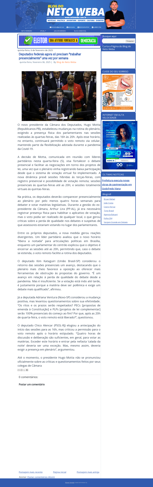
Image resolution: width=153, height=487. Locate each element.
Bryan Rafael (109, 199)
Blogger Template (69, 482)
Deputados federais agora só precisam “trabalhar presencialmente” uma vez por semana (50, 56)
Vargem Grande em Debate (116, 222)
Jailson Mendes (60, 31)
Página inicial (59, 472)
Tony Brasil (109, 210)
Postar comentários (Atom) (41, 477)
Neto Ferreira (26, 31)
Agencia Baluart (111, 214)
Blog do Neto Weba (66, 62)
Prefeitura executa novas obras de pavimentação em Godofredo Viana (117, 184)
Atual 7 (43, 31)
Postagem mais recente (31, 472)
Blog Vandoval (80, 31)
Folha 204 (108, 218)
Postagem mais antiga (88, 472)
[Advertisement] (59, 452)
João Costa (108, 203)
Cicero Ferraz (109, 207)
